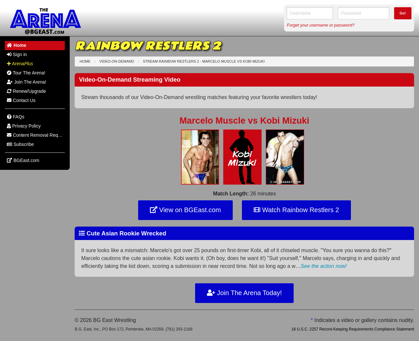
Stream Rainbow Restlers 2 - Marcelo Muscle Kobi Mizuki (203, 61)
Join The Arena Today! (244, 292)
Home (85, 61)
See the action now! (324, 266)
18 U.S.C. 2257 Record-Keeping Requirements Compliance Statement (352, 329)
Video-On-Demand (116, 61)
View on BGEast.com (185, 209)
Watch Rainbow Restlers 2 (296, 209)
